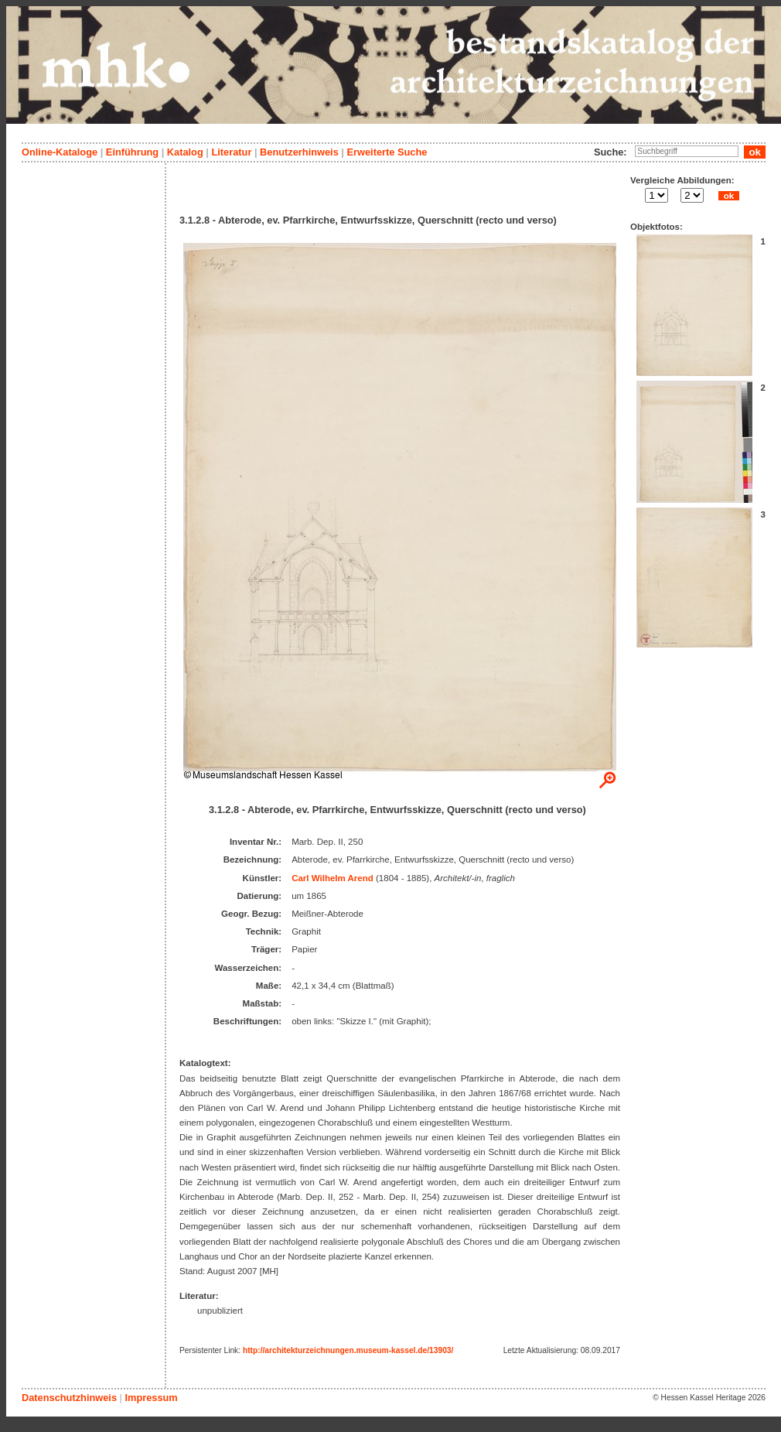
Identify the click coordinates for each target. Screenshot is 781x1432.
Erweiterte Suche (386, 152)
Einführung (132, 152)
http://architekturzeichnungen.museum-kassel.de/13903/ (348, 1350)
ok (728, 195)
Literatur (231, 152)
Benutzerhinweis (299, 152)
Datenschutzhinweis (69, 1397)
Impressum (150, 1397)
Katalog (185, 152)
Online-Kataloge (59, 152)
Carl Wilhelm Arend (332, 878)
